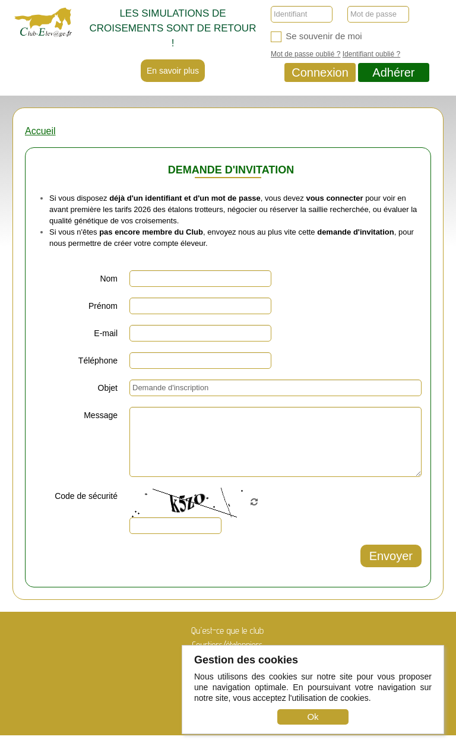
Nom (109, 278)
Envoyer (391, 555)
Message (101, 415)
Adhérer (393, 72)
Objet (108, 388)
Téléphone (98, 360)
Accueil (40, 131)
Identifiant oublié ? (371, 54)
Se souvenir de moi (316, 36)
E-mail (106, 333)
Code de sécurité (86, 496)
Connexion (320, 72)
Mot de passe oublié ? (305, 54)
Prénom (103, 306)
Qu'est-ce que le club (227, 630)
